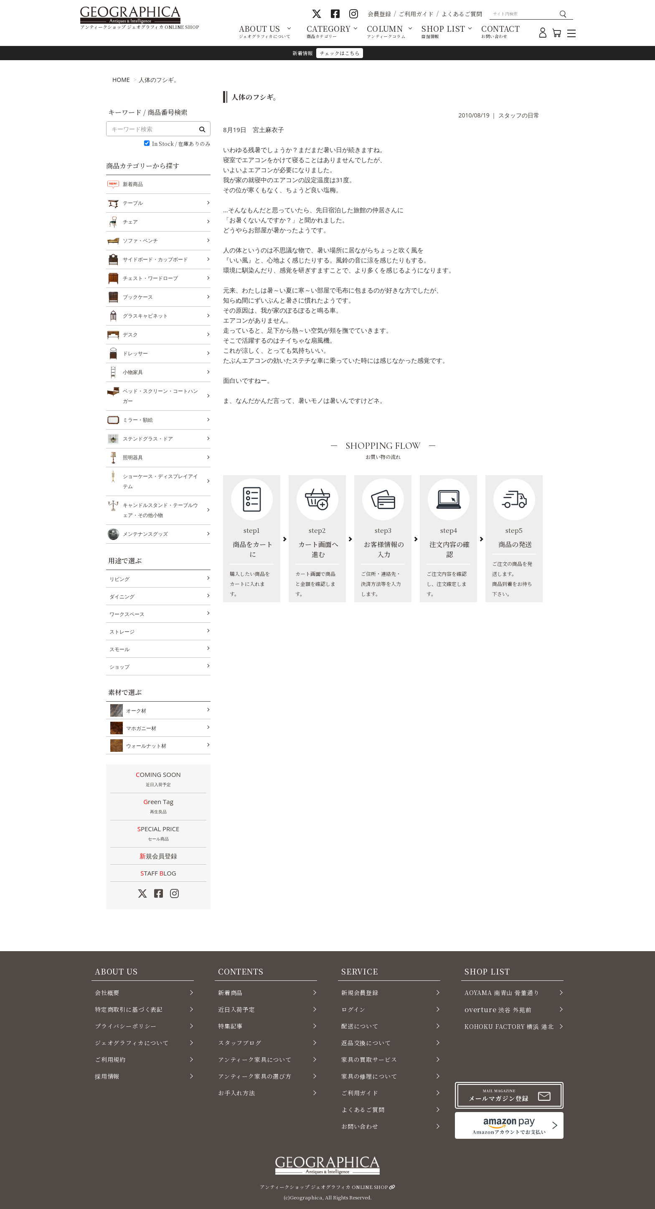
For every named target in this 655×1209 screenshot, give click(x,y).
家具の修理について (369, 1076)
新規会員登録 (158, 856)
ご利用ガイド (416, 14)
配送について (359, 1026)
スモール (119, 649)
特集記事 (230, 1026)
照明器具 (133, 458)
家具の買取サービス (369, 1059)
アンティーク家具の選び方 (255, 1076)
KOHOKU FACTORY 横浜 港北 (509, 1026)
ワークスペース (127, 614)
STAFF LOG (158, 873)
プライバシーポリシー (126, 1026)
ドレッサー (135, 354)
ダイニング (122, 596)
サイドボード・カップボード (155, 260)
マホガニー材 (139, 728)
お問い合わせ (359, 1126)
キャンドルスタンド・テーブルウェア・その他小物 (160, 509)
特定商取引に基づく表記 (129, 1009)
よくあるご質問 (461, 14)
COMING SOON (158, 779)
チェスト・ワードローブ (150, 278)
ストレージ (122, 631)
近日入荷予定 (236, 1009)
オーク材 (134, 710)
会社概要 (107, 992)
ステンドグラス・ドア (148, 439)
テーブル (133, 203)
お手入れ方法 (236, 1093)
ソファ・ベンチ (140, 241)
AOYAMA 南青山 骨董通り (502, 992)
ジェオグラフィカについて (132, 1042)
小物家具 (133, 372)
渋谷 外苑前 (498, 1009)
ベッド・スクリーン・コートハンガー (160, 395)
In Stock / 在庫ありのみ (181, 144)
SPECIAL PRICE (158, 834)
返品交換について (366, 1042)
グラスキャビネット (145, 316)
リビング (119, 579)
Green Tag (158, 807)
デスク (130, 335)
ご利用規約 (110, 1059)
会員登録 (379, 14)
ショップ (119, 666)
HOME (121, 80)
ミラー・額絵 (138, 420)
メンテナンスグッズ (145, 534)
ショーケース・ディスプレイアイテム (160, 480)
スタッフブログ (239, 1042)
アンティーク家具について (255, 1059)
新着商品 (133, 184)
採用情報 (107, 1076)
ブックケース (138, 297)
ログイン (353, 1009)
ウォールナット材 (144, 745)
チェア (130, 222)
